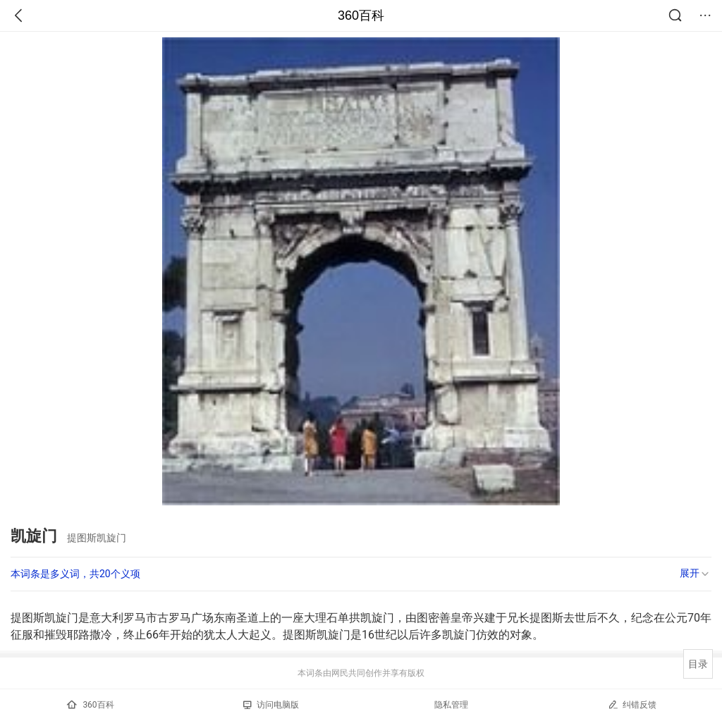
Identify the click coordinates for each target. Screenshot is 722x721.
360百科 (361, 15)
